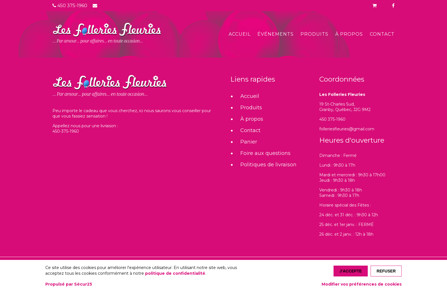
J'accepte (351, 271)
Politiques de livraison (268, 164)
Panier (248, 142)
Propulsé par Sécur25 (68, 284)
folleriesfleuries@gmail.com (346, 129)
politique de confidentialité (175, 273)
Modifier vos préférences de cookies (362, 284)
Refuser (386, 271)
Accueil (240, 34)
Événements (275, 34)
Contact (382, 34)
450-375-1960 (65, 131)
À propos (349, 34)
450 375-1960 (69, 5)
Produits (314, 34)
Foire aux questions (265, 153)
